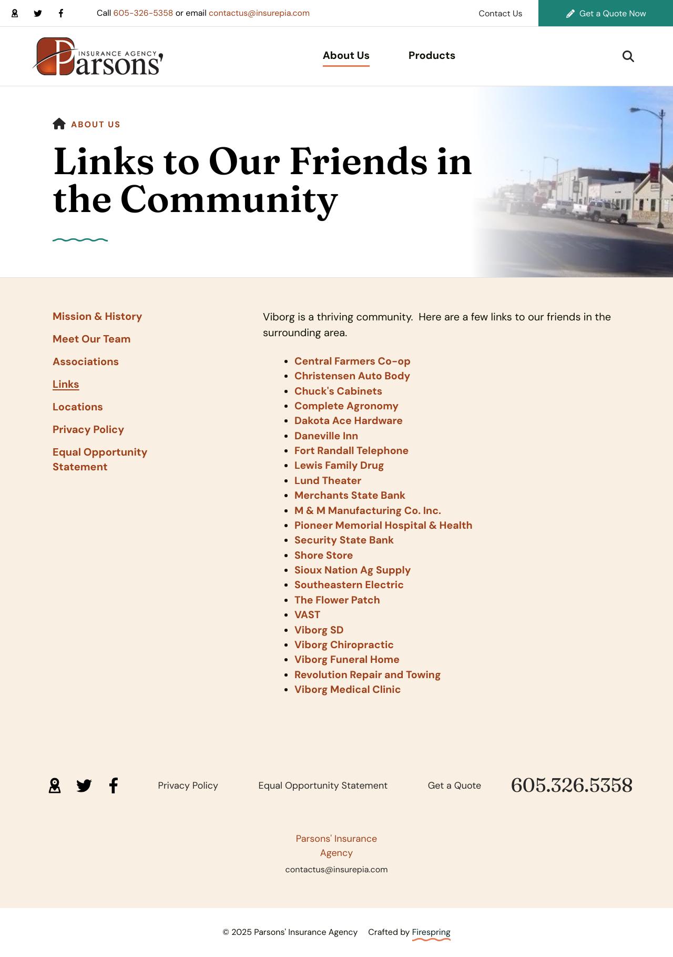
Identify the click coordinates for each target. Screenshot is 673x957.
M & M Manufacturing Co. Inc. (369, 509)
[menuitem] (346, 56)
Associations (86, 362)
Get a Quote (455, 780)
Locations (78, 407)
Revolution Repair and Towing (369, 671)
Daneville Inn (327, 435)
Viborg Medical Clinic (348, 685)
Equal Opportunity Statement (100, 460)
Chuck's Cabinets (339, 391)
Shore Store (324, 553)
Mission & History (97, 317)
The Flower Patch (338, 597)
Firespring (431, 927)
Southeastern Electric (350, 582)
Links (66, 384)
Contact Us (500, 13)
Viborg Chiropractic (345, 641)
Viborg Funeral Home (348, 656)
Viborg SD (319, 626)
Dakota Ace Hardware (349, 420)
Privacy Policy (88, 430)
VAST (307, 612)
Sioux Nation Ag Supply (354, 568)
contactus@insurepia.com (261, 12)
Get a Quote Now (606, 13)
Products (432, 56)
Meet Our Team (92, 339)
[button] (628, 56)
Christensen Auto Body (353, 376)
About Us (346, 56)
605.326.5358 (572, 781)
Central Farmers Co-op (353, 361)
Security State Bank (345, 538)
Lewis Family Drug (340, 464)
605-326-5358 (144, 12)
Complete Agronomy (347, 405)
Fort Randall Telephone (352, 450)
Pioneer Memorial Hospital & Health (385, 523)
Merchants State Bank (351, 494)
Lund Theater (328, 479)
